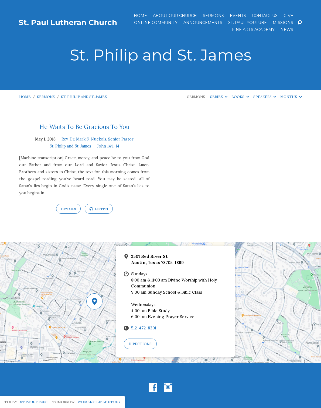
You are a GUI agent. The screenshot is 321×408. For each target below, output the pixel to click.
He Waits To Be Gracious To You (84, 127)
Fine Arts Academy (253, 29)
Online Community (155, 22)
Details (68, 209)
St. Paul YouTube (247, 22)
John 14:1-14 (108, 146)
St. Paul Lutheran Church (68, 22)
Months (291, 96)
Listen (99, 209)
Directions (140, 344)
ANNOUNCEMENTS (202, 22)
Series (218, 96)
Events (238, 15)
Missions (283, 22)
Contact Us (265, 15)
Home (140, 15)
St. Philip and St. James (84, 96)
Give (288, 15)
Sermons (213, 15)
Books (240, 96)
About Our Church (175, 15)
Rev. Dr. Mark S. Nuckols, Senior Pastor (98, 139)
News (287, 29)
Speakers (264, 96)
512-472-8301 (143, 327)
